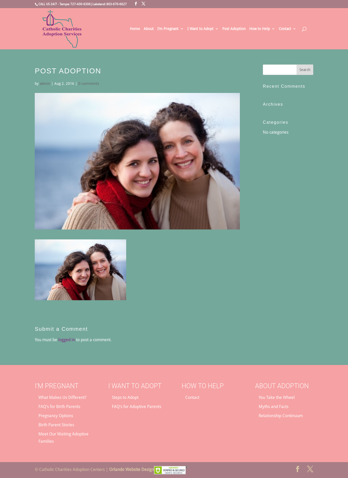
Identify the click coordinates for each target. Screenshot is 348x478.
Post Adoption (234, 29)
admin (45, 83)
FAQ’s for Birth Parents (59, 406)
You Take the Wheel (277, 397)
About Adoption (282, 386)
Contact (285, 29)
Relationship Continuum (281, 415)
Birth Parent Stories (56, 424)
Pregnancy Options (55, 415)
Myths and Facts (273, 406)
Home (135, 29)
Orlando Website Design (131, 469)
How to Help (259, 29)
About (149, 29)
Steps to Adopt (125, 397)
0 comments (88, 83)
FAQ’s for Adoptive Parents (136, 406)
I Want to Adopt (200, 29)
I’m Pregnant (167, 29)
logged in (66, 339)
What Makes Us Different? (62, 397)
